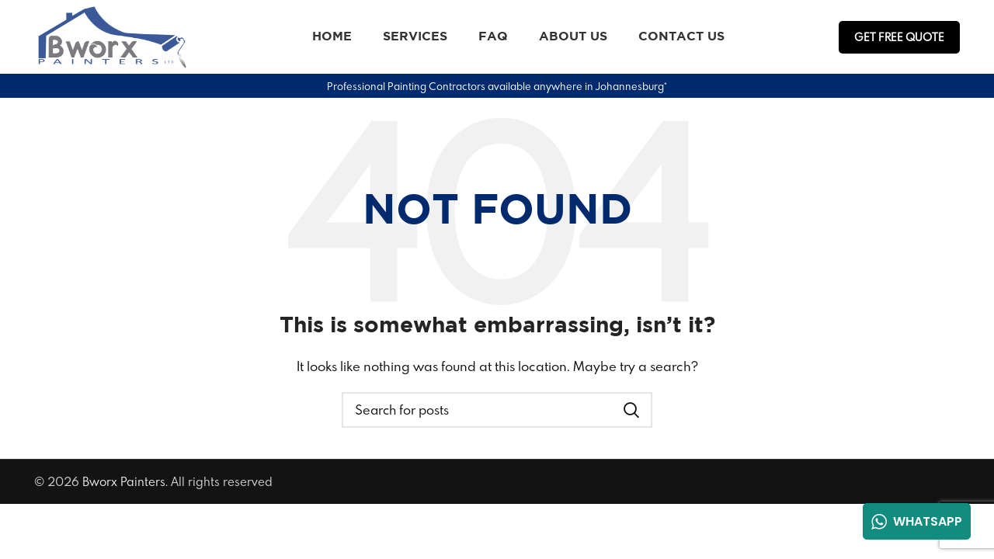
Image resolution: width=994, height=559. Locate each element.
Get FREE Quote (899, 37)
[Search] (497, 410)
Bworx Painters (123, 481)
